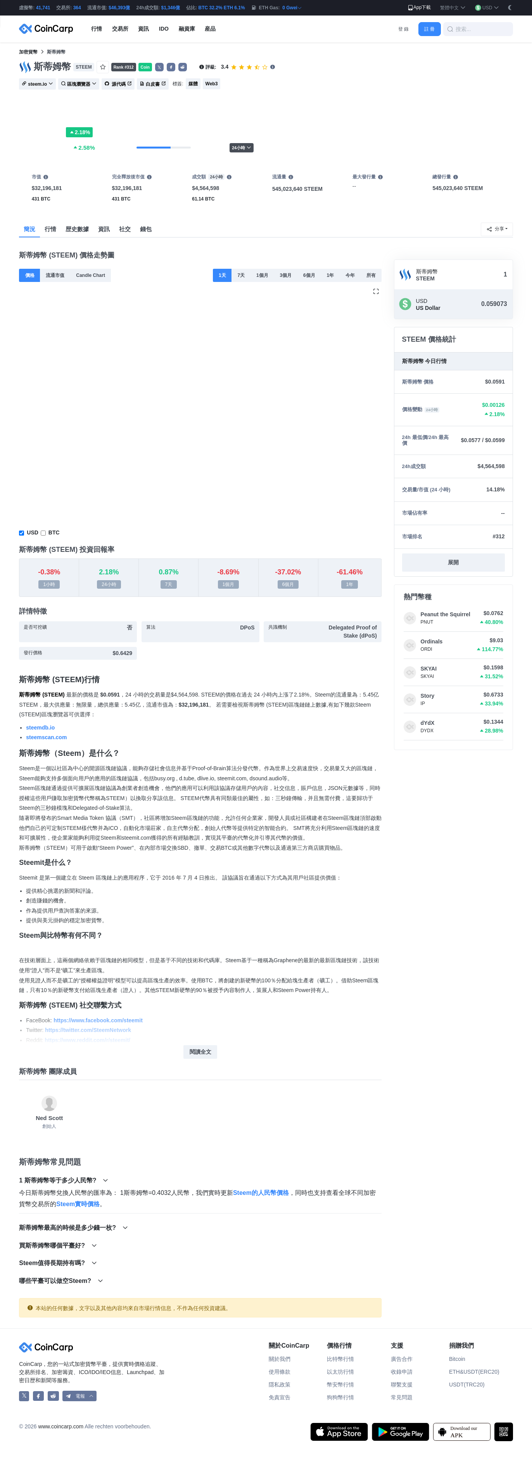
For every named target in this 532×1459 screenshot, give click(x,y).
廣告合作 (402, 1359)
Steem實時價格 (78, 1204)
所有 (371, 275)
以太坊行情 (340, 1372)
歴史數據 (77, 229)
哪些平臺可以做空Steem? (61, 1280)
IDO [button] (164, 29)
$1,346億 (170, 7)
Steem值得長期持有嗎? (58, 1263)
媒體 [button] (193, 83)
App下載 (419, 8)
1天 (222, 275)
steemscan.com (46, 737)
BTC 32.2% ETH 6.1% (222, 7)
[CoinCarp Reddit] (53, 1396)
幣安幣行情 (340, 1384)
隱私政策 (279, 1384)
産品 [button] (210, 29)
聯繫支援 (402, 1384)
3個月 (286, 275)
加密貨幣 (28, 52)
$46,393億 (119, 7)
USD (32, 532)
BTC (54, 532)
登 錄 (403, 29)
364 (77, 7)
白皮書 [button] (153, 84)
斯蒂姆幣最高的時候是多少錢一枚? (73, 1227)
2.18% (79, 132)
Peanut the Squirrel (445, 614)
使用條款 (279, 1372)
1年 (330, 275)
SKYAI (429, 669)
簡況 (29, 229)
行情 (50, 229)
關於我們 (279, 1359)
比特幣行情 (340, 1359)
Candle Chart (90, 275)
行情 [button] (96, 29)
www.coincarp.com (61, 1426)
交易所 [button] (120, 29)
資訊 (104, 229)
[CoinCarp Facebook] (38, 1396)
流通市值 (55, 275)
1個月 (262, 275)
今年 (350, 275)
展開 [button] (453, 562)
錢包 (146, 229)
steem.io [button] (37, 84)
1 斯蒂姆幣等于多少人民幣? (63, 1180)
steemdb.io (40, 727)
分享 (495, 229)
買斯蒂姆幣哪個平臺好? (58, 1245)
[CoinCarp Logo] (48, 28)
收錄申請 (402, 1372)
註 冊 (429, 29)
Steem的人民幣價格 (261, 1192)
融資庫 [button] (187, 29)
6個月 (309, 275)
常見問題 (402, 1397)
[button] (452, 8)
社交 (125, 229)
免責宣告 (279, 1397)
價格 (30, 275)
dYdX (428, 723)
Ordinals (432, 641)
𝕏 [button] (159, 67)
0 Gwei (292, 7)
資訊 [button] (143, 29)
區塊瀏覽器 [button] (79, 84)
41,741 (43, 7)
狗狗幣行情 (340, 1397)
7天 (241, 275)
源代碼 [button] (118, 84)
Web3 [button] (212, 83)
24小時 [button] (241, 147)
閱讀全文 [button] (200, 1052)
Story (428, 696)
